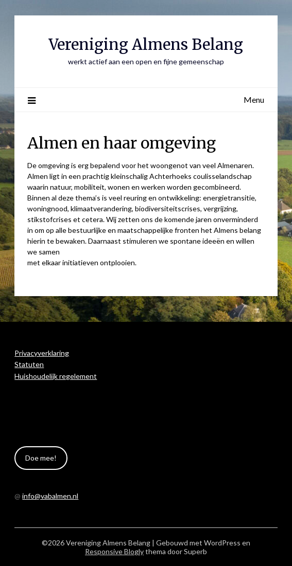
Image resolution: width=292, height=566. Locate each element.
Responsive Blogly (114, 551)
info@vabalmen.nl (50, 495)
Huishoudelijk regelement (55, 376)
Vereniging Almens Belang (145, 44)
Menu (254, 99)
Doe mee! (41, 457)
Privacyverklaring (41, 353)
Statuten (29, 364)
